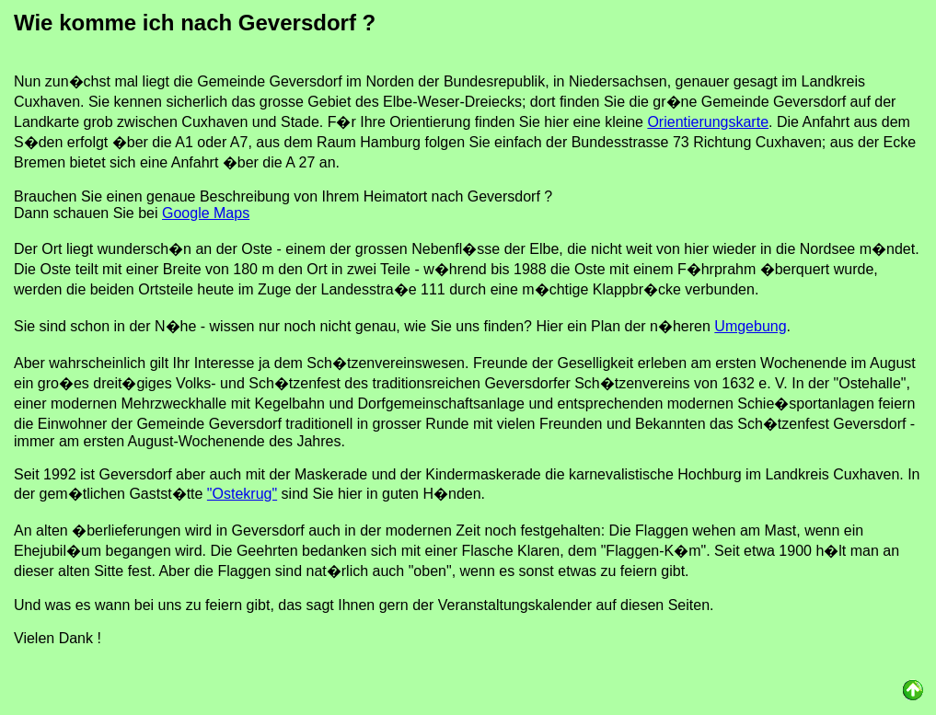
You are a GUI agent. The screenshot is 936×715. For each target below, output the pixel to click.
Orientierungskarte (707, 122)
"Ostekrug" (242, 494)
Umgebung (750, 326)
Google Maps (205, 213)
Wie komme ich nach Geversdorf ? (195, 22)
